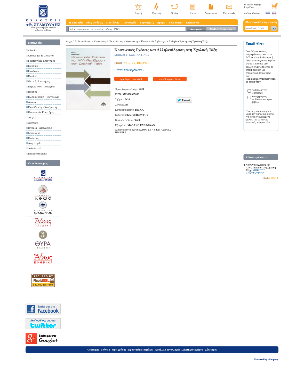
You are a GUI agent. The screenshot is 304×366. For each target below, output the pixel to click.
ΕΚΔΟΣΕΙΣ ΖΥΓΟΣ (136, 114)
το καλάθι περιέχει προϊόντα (252, 6)
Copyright (93, 349)
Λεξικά (32, 117)
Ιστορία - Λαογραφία (40, 127)
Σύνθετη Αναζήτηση (221, 29)
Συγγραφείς (147, 22)
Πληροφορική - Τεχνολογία (43, 96)
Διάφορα (33, 122)
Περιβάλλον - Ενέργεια (41, 86)
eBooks (32, 50)
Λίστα (193, 13)
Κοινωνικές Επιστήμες (41, 112)
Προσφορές (129, 22)
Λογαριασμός (211, 13)
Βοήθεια (105, 349)
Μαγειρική (34, 132)
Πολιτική (33, 138)
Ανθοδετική (34, 148)
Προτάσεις (112, 22)
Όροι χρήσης (119, 349)
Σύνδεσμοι (211, 349)
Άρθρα (161, 22)
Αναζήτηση (196, 29)
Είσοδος (175, 13)
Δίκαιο (32, 101)
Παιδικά (32, 76)
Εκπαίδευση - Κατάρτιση (42, 107)
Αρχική (138, 13)
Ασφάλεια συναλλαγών (167, 349)
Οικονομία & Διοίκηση (41, 55)
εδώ (268, 122)
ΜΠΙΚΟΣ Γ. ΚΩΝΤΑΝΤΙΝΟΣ (131, 54)
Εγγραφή (156, 13)
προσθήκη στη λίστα (170, 79)
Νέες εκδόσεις (94, 22)
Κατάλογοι (192, 22)
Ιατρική (32, 91)
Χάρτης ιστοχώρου (192, 349)
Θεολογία (33, 70)
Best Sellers (175, 22)
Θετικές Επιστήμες (39, 81)
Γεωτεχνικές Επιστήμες (41, 60)
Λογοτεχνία (34, 143)
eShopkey (273, 359)
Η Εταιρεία (76, 22)
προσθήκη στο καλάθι (131, 79)
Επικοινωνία (229, 13)
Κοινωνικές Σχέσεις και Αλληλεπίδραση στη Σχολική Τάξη (174, 41)
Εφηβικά (33, 65)
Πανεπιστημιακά (37, 153)
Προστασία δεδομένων (140, 349)
